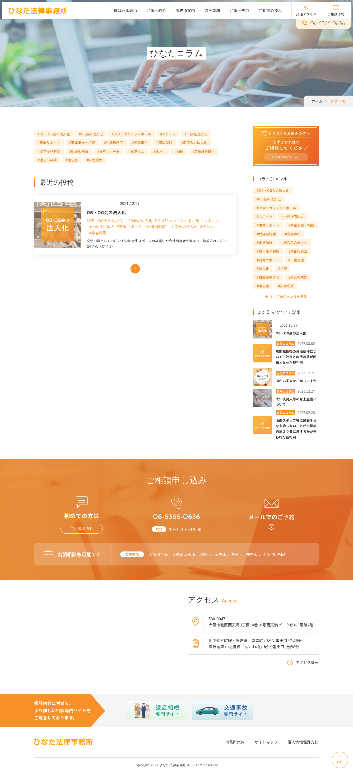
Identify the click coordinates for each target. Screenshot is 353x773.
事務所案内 (185, 10)
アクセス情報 (307, 663)
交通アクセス (306, 10)
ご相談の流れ (270, 10)
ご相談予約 (335, 10)
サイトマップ (266, 742)
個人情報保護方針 (303, 742)
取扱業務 (212, 10)
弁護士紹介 (156, 10)
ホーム (317, 101)
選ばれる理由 (125, 10)
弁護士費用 (239, 10)
